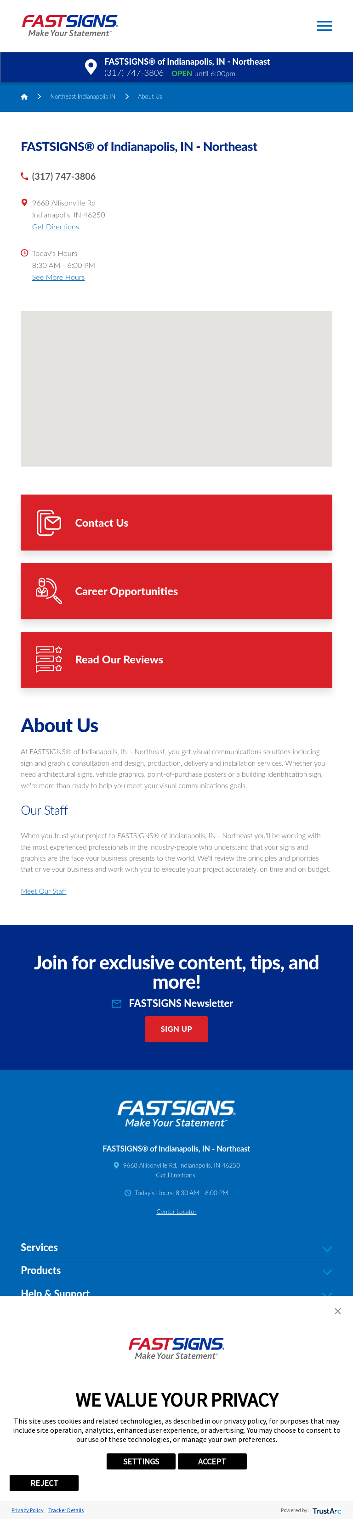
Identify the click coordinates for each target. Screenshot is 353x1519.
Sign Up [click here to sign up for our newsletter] (177, 1028)
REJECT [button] (44, 1483)
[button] (324, 26)
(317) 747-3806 (134, 72)
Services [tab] (176, 1247)
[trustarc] (326, 1510)
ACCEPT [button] (212, 1461)
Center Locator (176, 1211)
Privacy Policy (27, 1510)
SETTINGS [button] (141, 1461)
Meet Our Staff (43, 891)
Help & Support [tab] (176, 1294)
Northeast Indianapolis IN (83, 96)
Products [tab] (176, 1270)
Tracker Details (66, 1510)
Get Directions (55, 226)
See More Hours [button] (58, 277)
